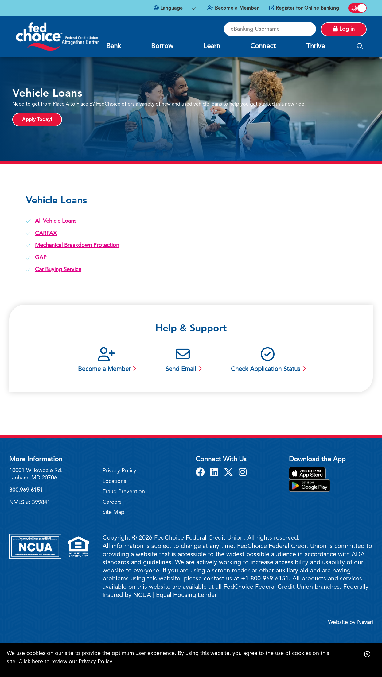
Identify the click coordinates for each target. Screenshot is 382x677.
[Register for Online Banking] (304, 8)
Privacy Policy (119, 471)
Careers (112, 502)
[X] (230, 473)
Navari (365, 622)
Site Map (113, 512)
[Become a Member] (233, 8)
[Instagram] (243, 473)
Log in (344, 29)
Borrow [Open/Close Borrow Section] (162, 46)
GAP (41, 257)
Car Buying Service (58, 269)
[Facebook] (201, 473)
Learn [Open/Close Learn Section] (212, 46)
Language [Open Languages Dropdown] (168, 8)
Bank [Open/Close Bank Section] (113, 46)
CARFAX (46, 233)
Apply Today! (37, 119)
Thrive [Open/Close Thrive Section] (315, 46)
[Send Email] (183, 360)
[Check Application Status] (267, 360)
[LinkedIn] (215, 473)
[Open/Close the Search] (360, 46)
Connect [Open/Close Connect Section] (263, 46)
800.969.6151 (26, 490)
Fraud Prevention (124, 491)
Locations (114, 481)
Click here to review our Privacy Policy (65, 661)
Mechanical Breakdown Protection (77, 245)
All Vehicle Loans (55, 221)
